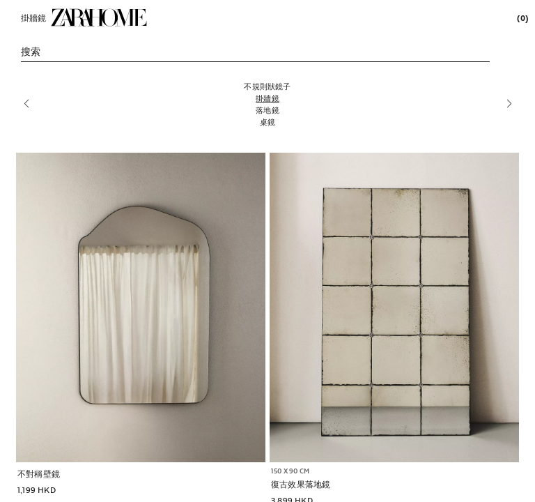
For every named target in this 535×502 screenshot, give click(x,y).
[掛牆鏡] (267, 98)
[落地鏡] (267, 110)
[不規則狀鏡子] (267, 86)
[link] (99, 17)
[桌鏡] (267, 121)
